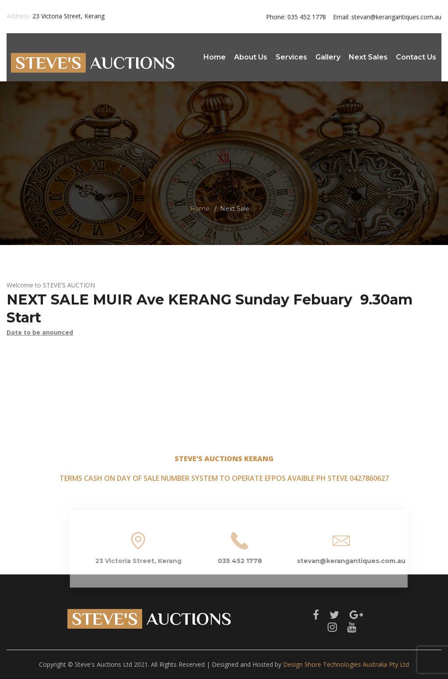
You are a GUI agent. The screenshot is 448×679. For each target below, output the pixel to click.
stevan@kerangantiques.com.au (387, 17)
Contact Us (416, 57)
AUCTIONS (93, 63)
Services (291, 57)
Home (214, 57)
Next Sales (368, 57)
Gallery (327, 57)
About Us (250, 57)
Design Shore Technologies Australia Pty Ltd (346, 664)
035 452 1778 (296, 17)
